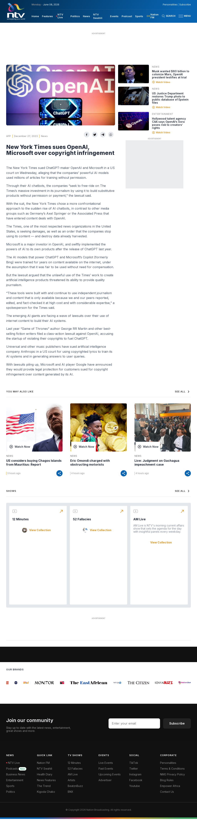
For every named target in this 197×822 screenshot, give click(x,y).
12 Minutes (20, 522)
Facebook (135, 783)
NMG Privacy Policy (172, 777)
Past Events (105, 771)
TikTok (133, 765)
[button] (183, 16)
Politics (10, 794)
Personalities (168, 765)
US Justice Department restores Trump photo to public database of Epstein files (170, 98)
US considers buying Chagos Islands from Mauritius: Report (34, 462)
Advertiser (105, 783)
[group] (8, 685)
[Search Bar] (168, 16)
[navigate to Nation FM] (154, 16)
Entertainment (162, 114)
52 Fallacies (82, 522)
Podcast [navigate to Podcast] (127, 16)
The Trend (44, 789)
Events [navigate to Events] (114, 16)
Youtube (134, 789)
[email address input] (134, 726)
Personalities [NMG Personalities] (170, 4)
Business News (15, 777)
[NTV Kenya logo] (15, 11)
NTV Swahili (44, 771)
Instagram (135, 777)
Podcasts (16, 771)
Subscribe (177, 726)
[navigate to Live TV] (61, 16)
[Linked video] (133, 74)
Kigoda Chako (46, 794)
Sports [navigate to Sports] (139, 16)
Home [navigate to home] (35, 16)
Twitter (133, 771)
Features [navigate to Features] (47, 16)
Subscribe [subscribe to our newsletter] (185, 4)
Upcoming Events (109, 777)
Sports (10, 789)
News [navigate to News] (86, 16)
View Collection (40, 533)
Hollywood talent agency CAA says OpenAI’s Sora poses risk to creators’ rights (169, 123)
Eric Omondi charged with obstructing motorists (90, 462)
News (44, 136)
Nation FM (43, 765)
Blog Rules (167, 783)
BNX (70, 794)
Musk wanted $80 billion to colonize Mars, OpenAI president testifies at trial (170, 74)
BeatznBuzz (75, 789)
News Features (46, 783)
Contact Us (167, 794)
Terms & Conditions (172, 771)
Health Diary (44, 777)
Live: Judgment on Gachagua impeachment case (156, 462)
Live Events (105, 765)
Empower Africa (170, 789)
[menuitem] (35, 16)
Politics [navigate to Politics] (75, 16)
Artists (71, 783)
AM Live (139, 522)
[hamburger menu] (181, 16)
